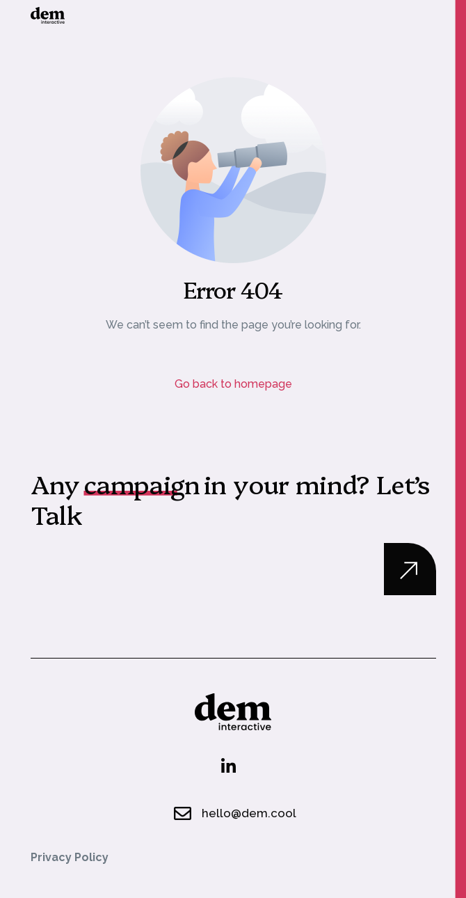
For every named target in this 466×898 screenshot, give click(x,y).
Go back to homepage (233, 384)
